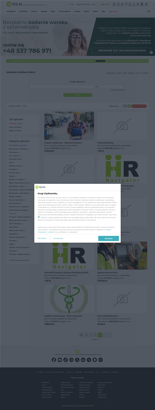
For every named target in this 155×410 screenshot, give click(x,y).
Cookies (51, 232)
